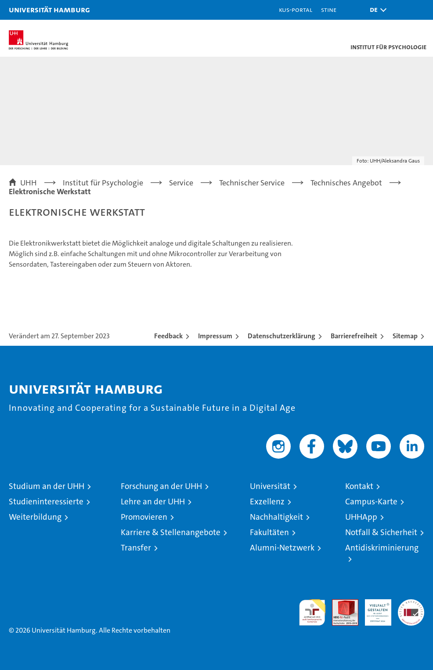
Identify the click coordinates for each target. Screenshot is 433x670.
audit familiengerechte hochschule (312, 612)
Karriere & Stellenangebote (170, 532)
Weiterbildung (35, 516)
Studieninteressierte (46, 501)
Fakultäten (269, 532)
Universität (270, 486)
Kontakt (359, 486)
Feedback (168, 335)
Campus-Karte (371, 501)
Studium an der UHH (46, 486)
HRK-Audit (373, 608)
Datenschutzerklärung (281, 335)
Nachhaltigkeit (276, 516)
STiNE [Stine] (328, 9)
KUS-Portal (295, 9)
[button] (376, 10)
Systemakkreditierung (411, 603)
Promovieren (144, 516)
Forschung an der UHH (161, 486)
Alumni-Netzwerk (282, 547)
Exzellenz (267, 501)
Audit (340, 603)
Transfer (136, 547)
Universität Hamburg (49, 9)
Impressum (215, 335)
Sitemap (405, 335)
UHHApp (361, 516)
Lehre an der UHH (153, 501)
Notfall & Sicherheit (381, 532)
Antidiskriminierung (382, 547)
